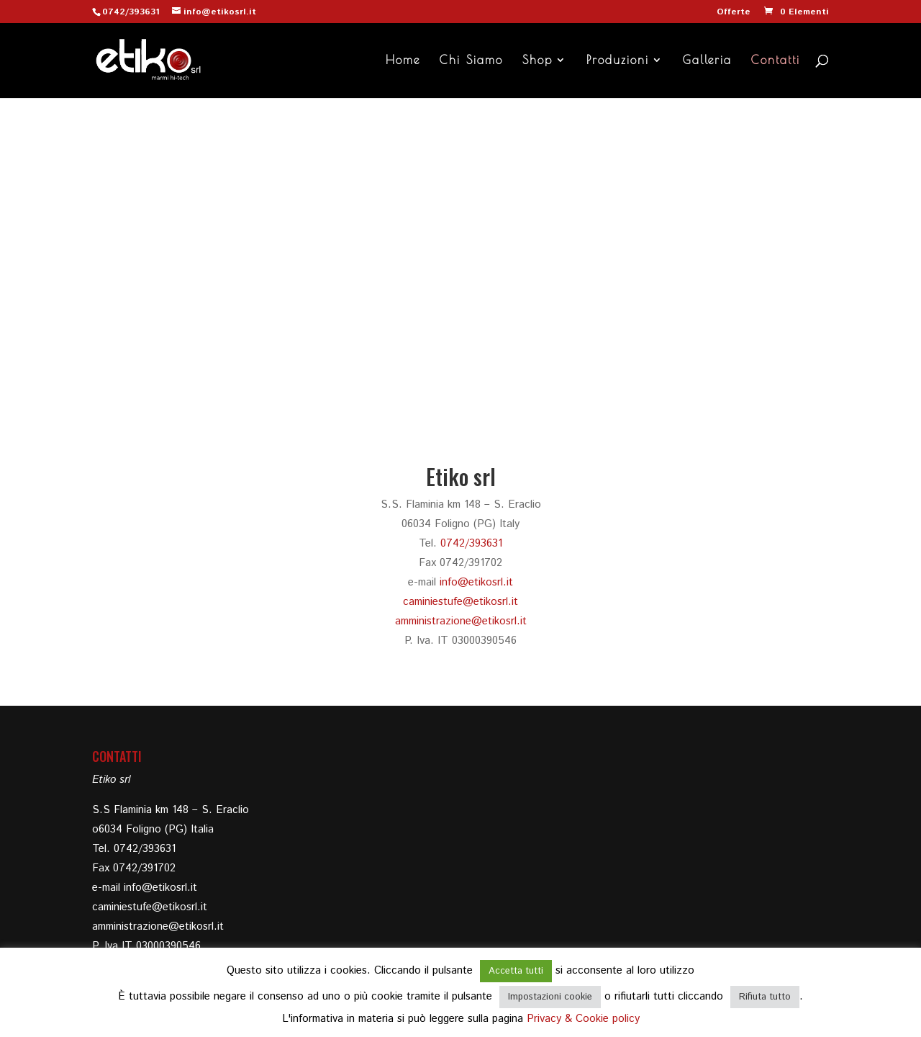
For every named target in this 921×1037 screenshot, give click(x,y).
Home (403, 60)
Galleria (707, 60)
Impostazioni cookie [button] (550, 997)
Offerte (733, 13)
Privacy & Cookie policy (583, 1018)
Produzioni (617, 60)
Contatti (775, 60)
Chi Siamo (471, 60)
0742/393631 (131, 12)
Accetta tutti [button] (516, 971)
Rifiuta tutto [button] (765, 997)
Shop (537, 60)
